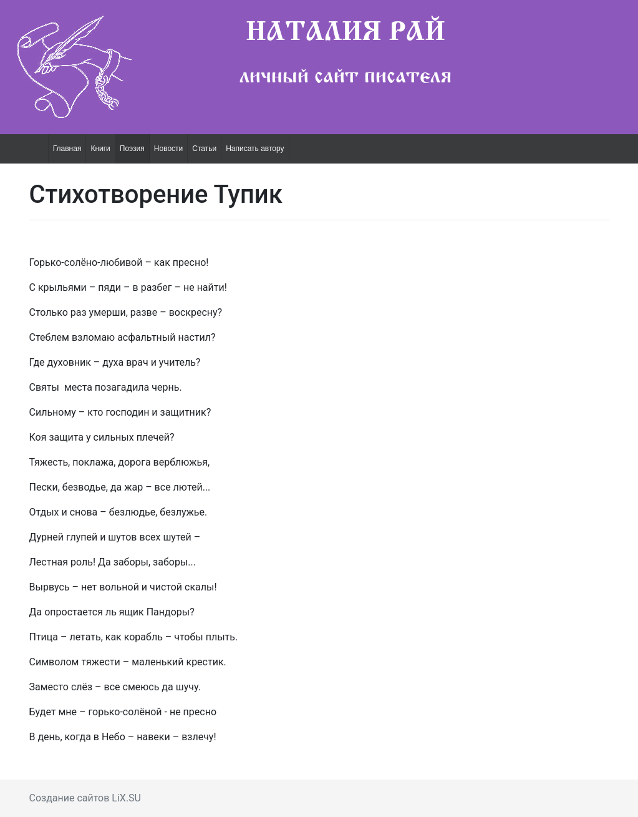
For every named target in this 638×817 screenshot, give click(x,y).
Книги (100, 148)
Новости (168, 148)
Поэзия (132, 148)
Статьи (204, 148)
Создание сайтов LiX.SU (85, 798)
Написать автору (255, 148)
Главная (67, 148)
